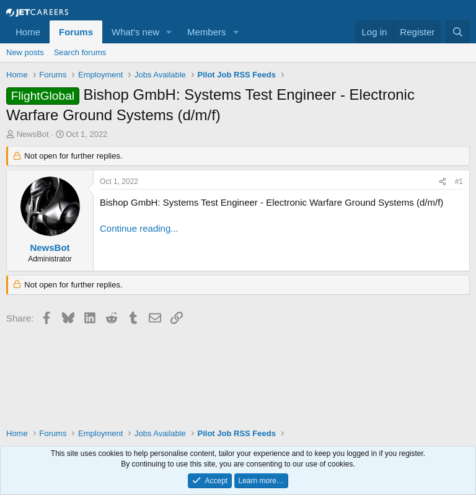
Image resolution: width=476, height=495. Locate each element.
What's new (135, 32)
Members (206, 32)
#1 (459, 181)
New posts (25, 52)
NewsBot (33, 134)
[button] (169, 31)
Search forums (80, 52)
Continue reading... (139, 228)
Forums (76, 32)
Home (27, 32)
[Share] (442, 182)
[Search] (458, 31)
